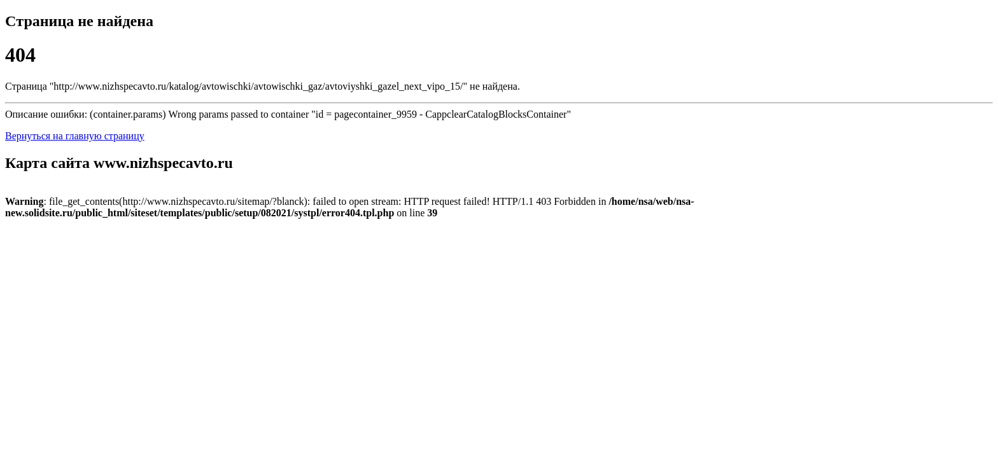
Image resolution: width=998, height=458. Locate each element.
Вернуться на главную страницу (74, 135)
